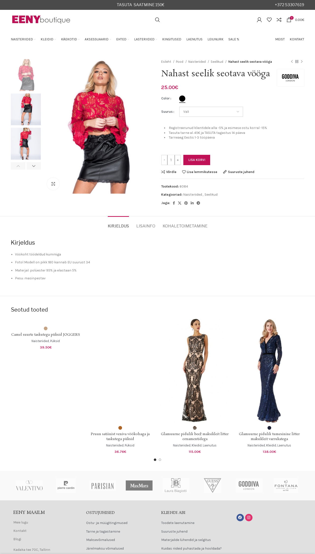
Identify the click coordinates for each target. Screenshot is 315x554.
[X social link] (179, 203)
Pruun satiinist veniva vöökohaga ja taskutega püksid (120, 437)
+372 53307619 (289, 4)
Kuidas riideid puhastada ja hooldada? (191, 548)
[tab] (118, 223)
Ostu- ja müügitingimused (106, 523)
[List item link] (44, 522)
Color (165, 98)
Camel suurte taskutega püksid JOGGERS (45, 334)
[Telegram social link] (198, 203)
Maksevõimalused (100, 540)
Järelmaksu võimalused (105, 548)
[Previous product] (291, 61)
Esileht (166, 61)
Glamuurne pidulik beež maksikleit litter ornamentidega (195, 437)
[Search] (157, 20)
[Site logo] (41, 19)
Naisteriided (197, 61)
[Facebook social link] (173, 203)
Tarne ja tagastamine (103, 531)
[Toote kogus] (171, 160)
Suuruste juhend (174, 531)
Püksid (55, 341)
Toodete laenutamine (177, 523)
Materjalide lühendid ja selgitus (186, 540)
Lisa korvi (196, 160)
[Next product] (301, 61)
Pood (180, 61)
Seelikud (217, 61)
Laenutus (210, 445)
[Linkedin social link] (192, 203)
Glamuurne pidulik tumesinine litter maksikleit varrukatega (269, 437)
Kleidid (197, 445)
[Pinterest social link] (186, 203)
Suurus (167, 112)
